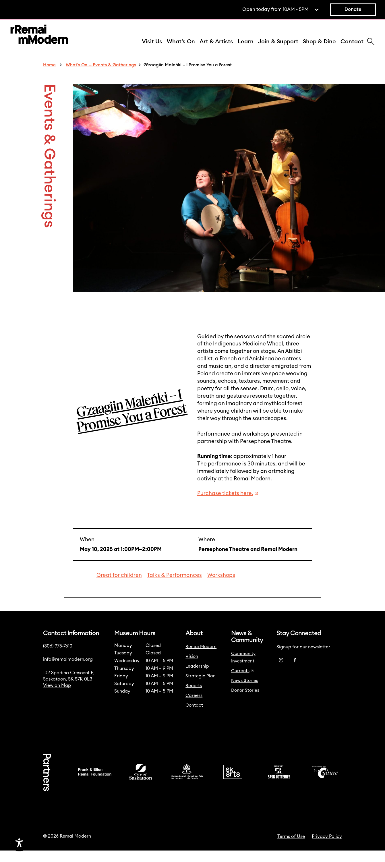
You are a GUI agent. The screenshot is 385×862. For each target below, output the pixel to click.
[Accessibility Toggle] (47, 842)
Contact (351, 47)
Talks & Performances (174, 587)
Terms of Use (291, 848)
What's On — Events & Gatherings (101, 76)
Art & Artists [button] (216, 47)
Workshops (221, 587)
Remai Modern (200, 658)
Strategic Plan (200, 687)
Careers (193, 707)
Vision (191, 668)
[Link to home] (39, 41)
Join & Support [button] (278, 47)
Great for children (119, 587)
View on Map (57, 697)
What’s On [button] (181, 47)
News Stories (244, 692)
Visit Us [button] (152, 47)
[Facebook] (294, 672)
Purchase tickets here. (227, 505)
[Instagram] (281, 672)
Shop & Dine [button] (319, 47)
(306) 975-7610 (57, 657)
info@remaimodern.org (68, 670)
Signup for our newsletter (303, 658)
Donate (353, 9)
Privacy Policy (327, 848)
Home (49, 76)
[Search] (371, 48)
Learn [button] (246, 47)
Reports (193, 697)
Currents (242, 682)
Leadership (197, 678)
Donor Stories (245, 702)
